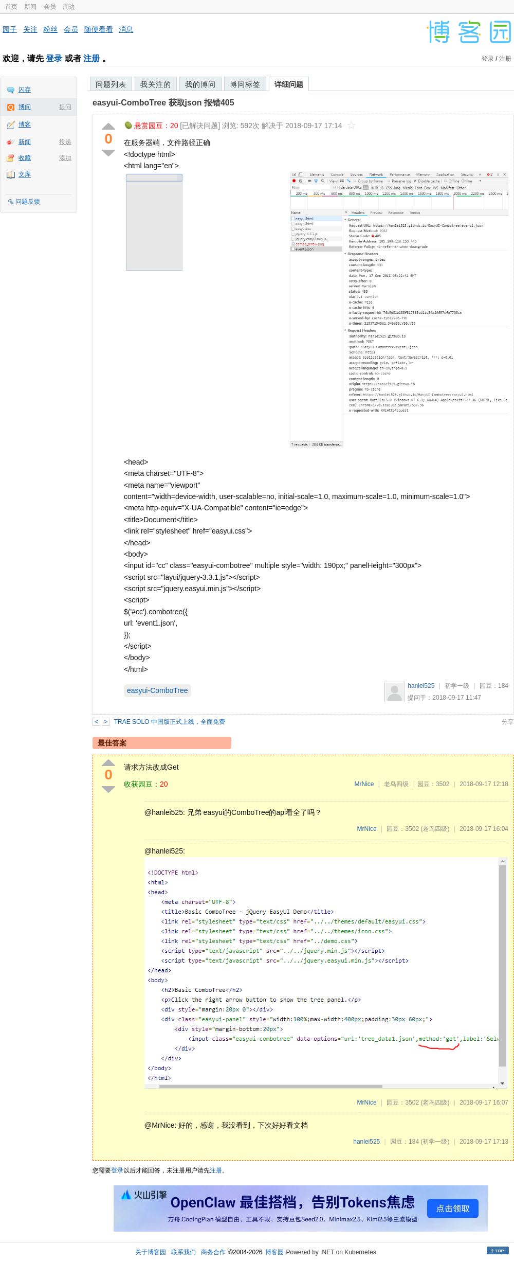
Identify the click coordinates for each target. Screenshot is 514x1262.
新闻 (30, 6)
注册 (91, 58)
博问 (25, 107)
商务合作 (213, 1252)
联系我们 (183, 1252)
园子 (10, 29)
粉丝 (50, 29)
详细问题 (288, 84)
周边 (69, 6)
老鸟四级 (396, 784)
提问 (65, 107)
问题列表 (111, 84)
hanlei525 (421, 685)
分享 (508, 721)
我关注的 (155, 84)
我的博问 (200, 84)
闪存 (25, 89)
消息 (126, 29)
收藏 (25, 158)
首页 (11, 6)
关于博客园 (150, 1252)
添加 (65, 158)
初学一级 (457, 685)
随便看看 (98, 29)
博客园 (274, 1252)
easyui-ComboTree (157, 690)
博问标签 (245, 84)
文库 (25, 174)
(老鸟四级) (434, 828)
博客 (25, 124)
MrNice (364, 784)
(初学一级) (434, 1141)
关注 (30, 29)
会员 (50, 6)
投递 (65, 142)
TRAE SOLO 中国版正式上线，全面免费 (169, 721)
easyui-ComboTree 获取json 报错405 (163, 102)
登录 (54, 58)
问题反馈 (27, 201)
